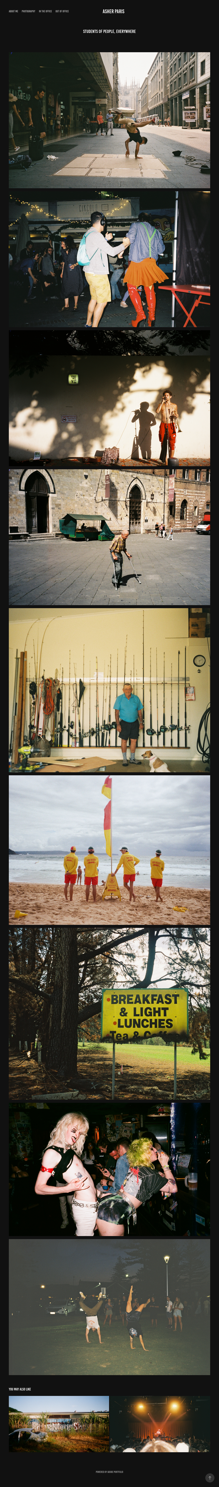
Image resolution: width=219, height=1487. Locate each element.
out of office (62, 11)
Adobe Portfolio (115, 1471)
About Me (13, 11)
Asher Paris (113, 11)
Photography (28, 11)
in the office (45, 11)
